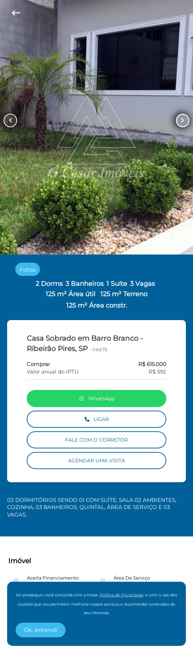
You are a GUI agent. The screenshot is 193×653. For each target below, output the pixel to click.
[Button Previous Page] (10, 120)
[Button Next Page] (182, 120)
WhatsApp (96, 398)
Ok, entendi (40, 630)
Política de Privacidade (122, 595)
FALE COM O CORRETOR (96, 440)
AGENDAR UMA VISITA (96, 460)
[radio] (28, 269)
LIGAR (96, 419)
